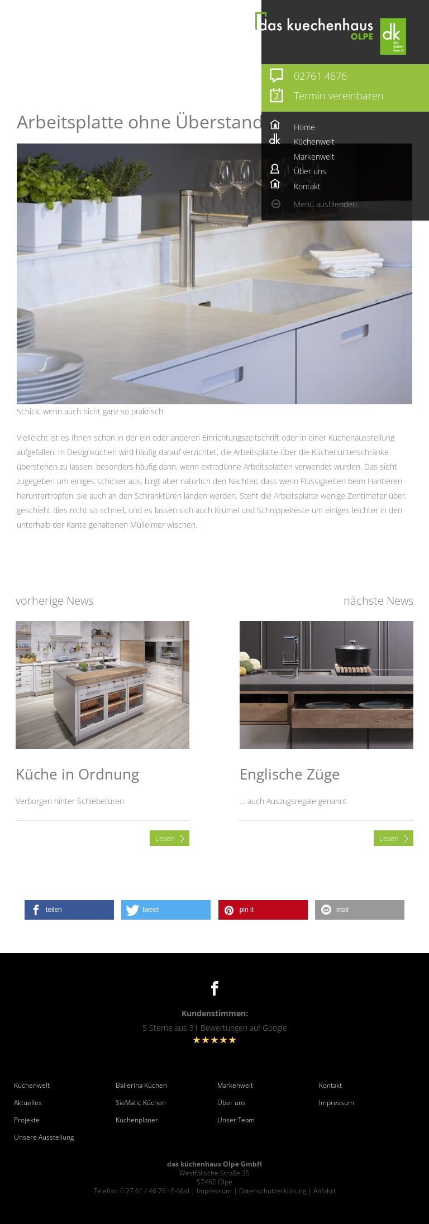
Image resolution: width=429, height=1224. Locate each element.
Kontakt (330, 1085)
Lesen (165, 838)
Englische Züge (290, 774)
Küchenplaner (137, 1120)
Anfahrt (324, 1191)
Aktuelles (28, 1103)
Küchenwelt (32, 1085)
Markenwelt (235, 1085)
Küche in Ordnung (77, 774)
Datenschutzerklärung (272, 1191)
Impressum (336, 1103)
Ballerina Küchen (141, 1085)
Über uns (231, 1103)
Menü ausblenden (325, 204)
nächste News (378, 600)
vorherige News (54, 600)
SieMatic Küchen (141, 1103)
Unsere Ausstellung (44, 1137)
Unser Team (236, 1120)
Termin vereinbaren (339, 95)
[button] (69, 910)
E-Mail (180, 1191)
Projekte (27, 1120)
